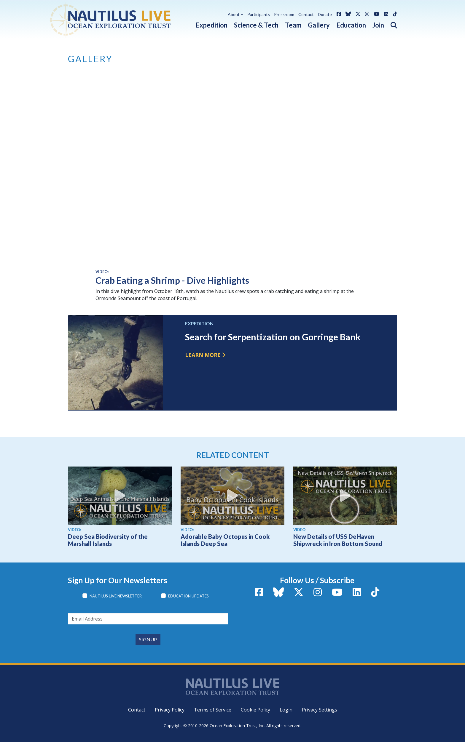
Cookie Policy (255, 709)
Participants (258, 14)
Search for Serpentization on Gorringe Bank (273, 336)
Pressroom (284, 14)
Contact (306, 14)
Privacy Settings (319, 709)
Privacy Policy (169, 709)
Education (351, 25)
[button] (390, 24)
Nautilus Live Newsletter (116, 596)
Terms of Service (212, 709)
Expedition (211, 25)
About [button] (234, 14)
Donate (325, 14)
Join (378, 25)
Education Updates (188, 596)
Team (293, 25)
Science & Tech (256, 25)
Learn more (203, 354)
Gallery (319, 25)
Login (286, 709)
